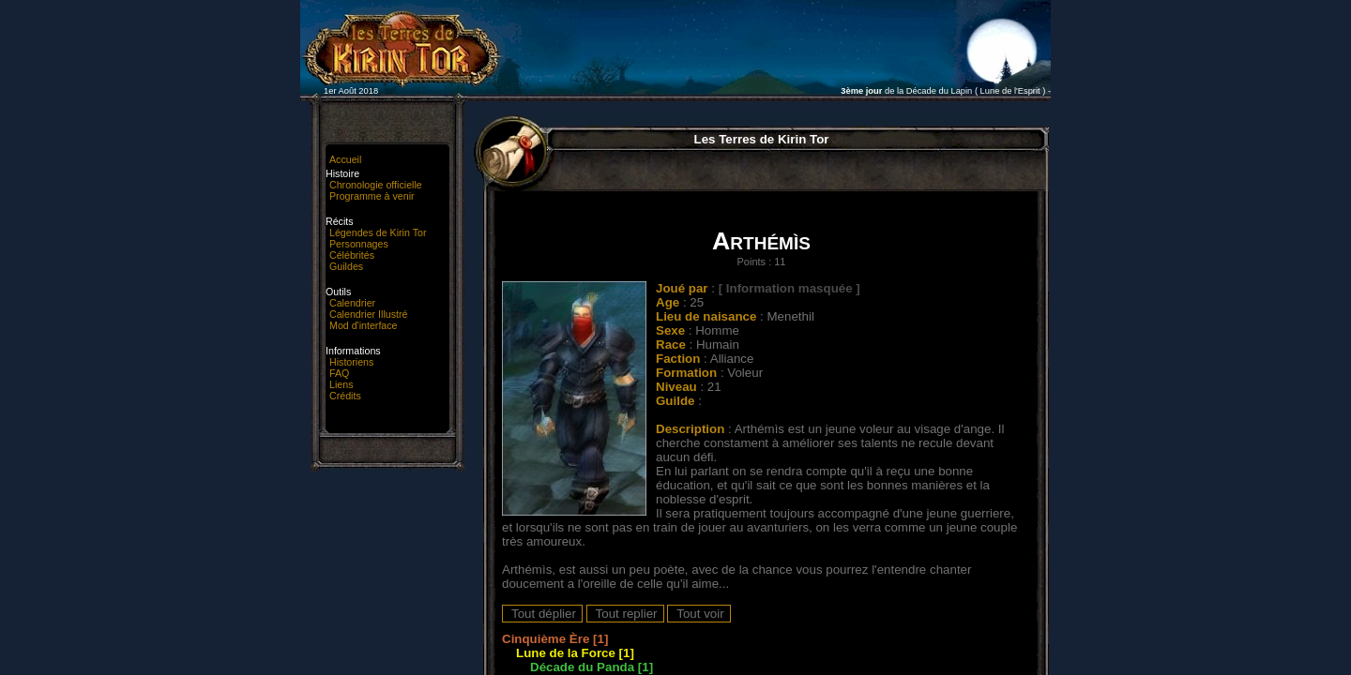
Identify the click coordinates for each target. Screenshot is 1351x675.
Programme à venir (372, 196)
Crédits (345, 395)
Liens (341, 384)
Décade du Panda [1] (591, 667)
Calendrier (352, 302)
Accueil (345, 159)
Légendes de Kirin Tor (377, 232)
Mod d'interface (363, 325)
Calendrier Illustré (368, 314)
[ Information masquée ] (789, 288)
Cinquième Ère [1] (555, 639)
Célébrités (351, 255)
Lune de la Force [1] (575, 653)
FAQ (339, 373)
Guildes (346, 266)
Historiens (351, 362)
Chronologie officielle (375, 184)
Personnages (358, 243)
